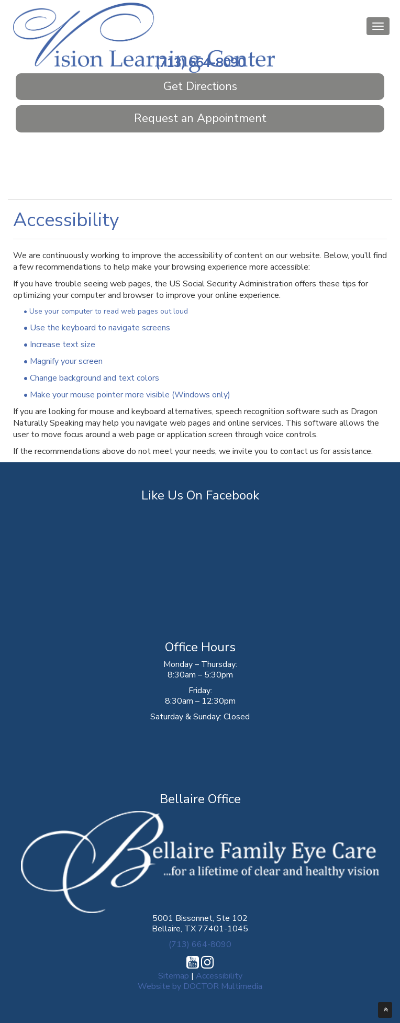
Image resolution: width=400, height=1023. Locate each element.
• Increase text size (59, 344)
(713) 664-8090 (200, 62)
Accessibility (219, 976)
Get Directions (200, 86)
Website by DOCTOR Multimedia (200, 986)
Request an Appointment (200, 118)
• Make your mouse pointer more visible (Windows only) (127, 395)
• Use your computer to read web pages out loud (106, 311)
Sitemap (173, 976)
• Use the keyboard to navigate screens (97, 327)
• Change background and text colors (91, 378)
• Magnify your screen (63, 361)
